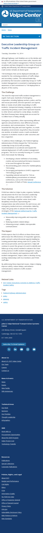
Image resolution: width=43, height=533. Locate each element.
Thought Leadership (8, 417)
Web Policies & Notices (9, 515)
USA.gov (4, 509)
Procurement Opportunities (11, 435)
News (10, 30)
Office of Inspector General (11, 500)
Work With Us (6, 431)
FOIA (3, 491)
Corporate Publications (9, 467)
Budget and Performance (10, 481)
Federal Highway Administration (14, 293)
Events (4, 385)
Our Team (5, 364)
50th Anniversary (7, 391)
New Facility (6, 388)
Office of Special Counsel (10, 503)
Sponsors (5, 411)
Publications (6, 460)
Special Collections (8, 464)
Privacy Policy (6, 506)
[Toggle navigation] (38, 20)
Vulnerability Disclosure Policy (12, 512)
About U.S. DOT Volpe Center (11, 361)
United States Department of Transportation (17, 6)
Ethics (4, 487)
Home (4, 30)
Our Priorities (6, 414)
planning (6, 299)
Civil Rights (5, 484)
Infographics (6, 420)
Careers (4, 367)
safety (5, 302)
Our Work (5, 408)
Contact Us (5, 371)
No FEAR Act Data (8, 497)
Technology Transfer (9, 444)
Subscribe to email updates (13, 344)
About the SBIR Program (10, 438)
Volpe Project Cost (8, 441)
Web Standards (7, 519)
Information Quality (8, 494)
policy (5, 296)
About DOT (5, 478)
